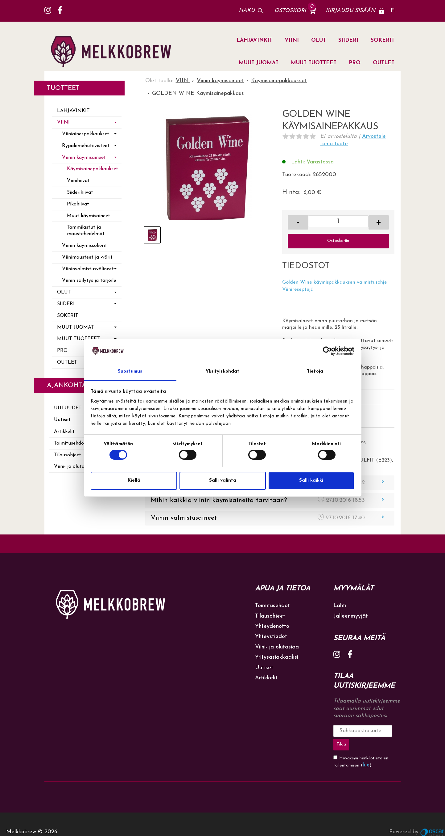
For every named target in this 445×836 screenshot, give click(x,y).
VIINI (292, 40)
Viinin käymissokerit (84, 245)
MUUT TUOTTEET (313, 62)
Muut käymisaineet (88, 215)
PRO (355, 62)
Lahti (339, 606)
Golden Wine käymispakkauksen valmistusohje (334, 282)
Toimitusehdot (272, 606)
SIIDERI (348, 40)
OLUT (318, 40)
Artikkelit (266, 678)
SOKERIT (382, 40)
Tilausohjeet (270, 616)
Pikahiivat (78, 204)
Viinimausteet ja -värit (87, 257)
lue (366, 749)
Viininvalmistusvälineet (88, 269)
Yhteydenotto (272, 626)
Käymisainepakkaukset (92, 169)
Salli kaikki (311, 480)
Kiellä (134, 480)
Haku (247, 11)
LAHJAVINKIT (254, 40)
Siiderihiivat (80, 192)
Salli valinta (222, 480)
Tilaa (388, 730)
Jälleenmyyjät (350, 616)
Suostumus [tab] (130, 371)
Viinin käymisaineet (84, 157)
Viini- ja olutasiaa (277, 647)
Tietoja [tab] (315, 371)
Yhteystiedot (271, 637)
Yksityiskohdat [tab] (222, 371)
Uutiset (264, 668)
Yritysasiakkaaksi (276, 657)
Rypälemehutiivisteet (85, 145)
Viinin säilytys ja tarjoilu (89, 280)
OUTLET (383, 62)
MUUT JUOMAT (258, 62)
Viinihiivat (78, 180)
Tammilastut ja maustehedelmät (86, 230)
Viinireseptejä (298, 289)
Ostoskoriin (338, 241)
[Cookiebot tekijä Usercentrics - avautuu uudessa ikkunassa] (327, 351)
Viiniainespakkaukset (85, 134)
